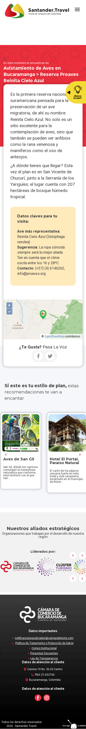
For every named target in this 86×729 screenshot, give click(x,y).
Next (80, 454)
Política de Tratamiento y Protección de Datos (44, 643)
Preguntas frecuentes (44, 653)
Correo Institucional (44, 648)
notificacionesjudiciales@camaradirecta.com (44, 638)
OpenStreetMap (54, 336)
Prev (6, 454)
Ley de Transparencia (44, 658)
